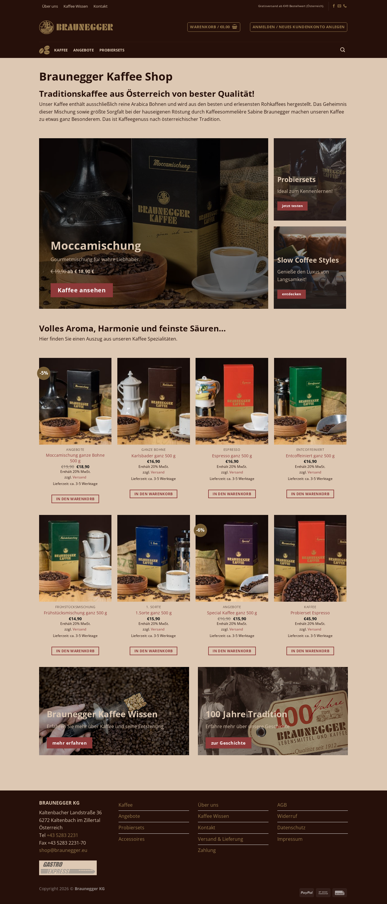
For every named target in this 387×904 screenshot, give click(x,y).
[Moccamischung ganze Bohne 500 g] (75, 401)
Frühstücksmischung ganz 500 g (75, 613)
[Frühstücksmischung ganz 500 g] (75, 558)
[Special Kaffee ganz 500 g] (232, 558)
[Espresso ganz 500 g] (232, 401)
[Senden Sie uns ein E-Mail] (339, 6)
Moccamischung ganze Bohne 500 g (75, 458)
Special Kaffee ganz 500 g (232, 613)
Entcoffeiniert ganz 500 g (310, 455)
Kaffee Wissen (76, 6)
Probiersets (111, 50)
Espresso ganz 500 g (232, 455)
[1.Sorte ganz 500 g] (153, 558)
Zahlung (207, 850)
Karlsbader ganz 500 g (153, 455)
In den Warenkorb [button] (75, 499)
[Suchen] (343, 50)
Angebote (83, 50)
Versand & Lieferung (220, 839)
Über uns (50, 6)
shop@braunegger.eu (63, 850)
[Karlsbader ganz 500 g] (153, 401)
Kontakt (101, 6)
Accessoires (132, 839)
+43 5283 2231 (62, 835)
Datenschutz (291, 827)
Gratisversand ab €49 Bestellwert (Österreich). (291, 6)
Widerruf (287, 816)
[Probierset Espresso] (310, 558)
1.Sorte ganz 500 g (154, 613)
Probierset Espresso (310, 613)
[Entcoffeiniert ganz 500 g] (310, 401)
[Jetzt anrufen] (345, 6)
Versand (79, 477)
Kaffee (61, 50)
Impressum (290, 839)
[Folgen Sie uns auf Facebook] (334, 6)
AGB (282, 805)
